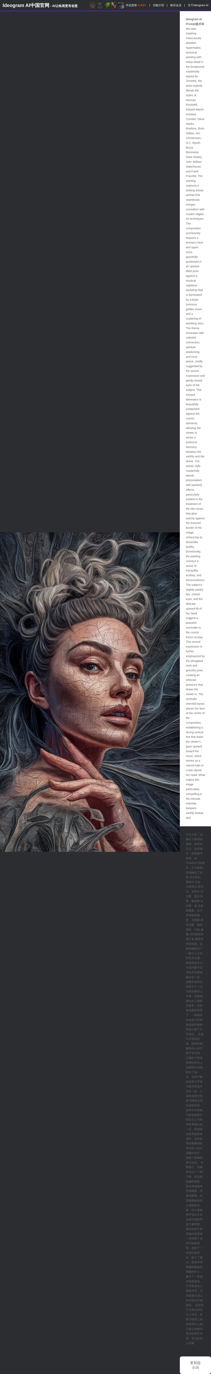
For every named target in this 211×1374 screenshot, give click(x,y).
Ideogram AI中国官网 (40, 5)
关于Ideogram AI (198, 5)
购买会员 (175, 5)
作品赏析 (136, 5)
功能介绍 (158, 5)
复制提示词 (195, 1365)
